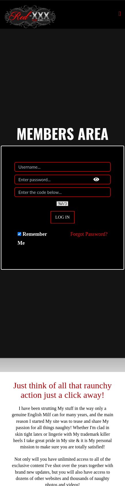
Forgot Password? (88, 234)
